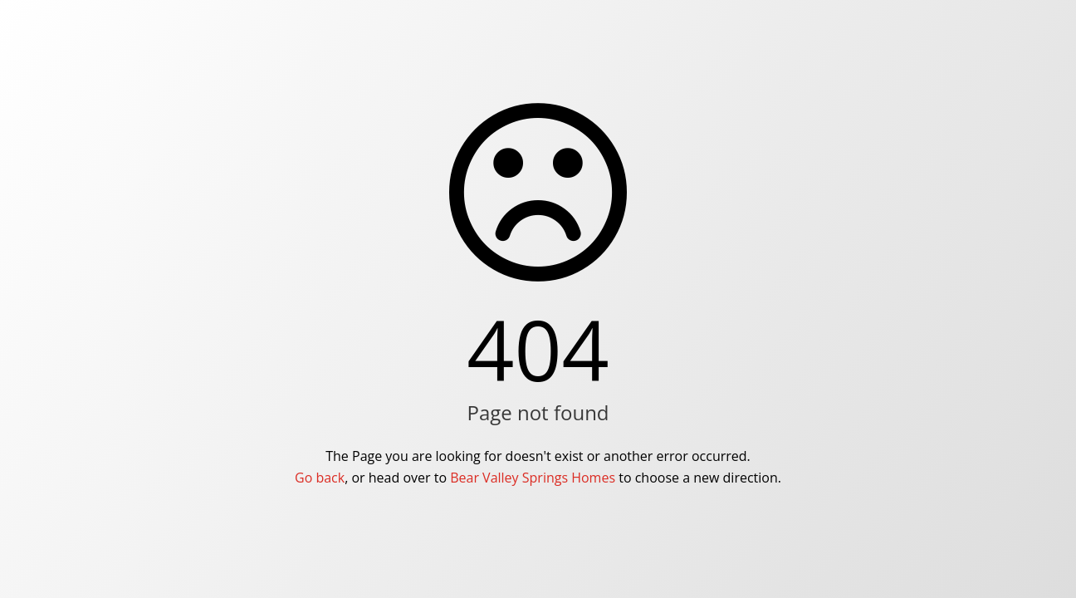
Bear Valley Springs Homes (532, 477)
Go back (320, 477)
